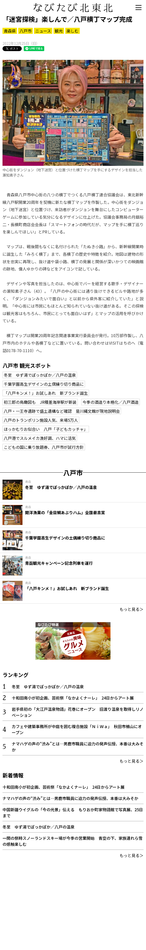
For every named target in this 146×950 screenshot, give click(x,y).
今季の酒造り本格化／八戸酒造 (110, 402)
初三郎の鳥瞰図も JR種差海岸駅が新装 (40, 402)
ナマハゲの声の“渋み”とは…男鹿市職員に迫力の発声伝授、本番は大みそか (70, 798)
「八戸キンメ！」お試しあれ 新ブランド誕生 (46, 393)
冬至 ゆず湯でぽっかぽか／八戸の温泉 (40, 375)
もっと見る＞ (132, 609)
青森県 (10, 31)
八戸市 (26, 31)
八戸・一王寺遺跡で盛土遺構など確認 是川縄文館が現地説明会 (62, 411)
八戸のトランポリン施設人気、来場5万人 (41, 420)
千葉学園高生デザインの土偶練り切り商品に (44, 384)
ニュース (43, 31)
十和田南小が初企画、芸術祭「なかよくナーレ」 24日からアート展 (73, 698)
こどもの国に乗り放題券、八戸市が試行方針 (44, 447)
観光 (59, 31)
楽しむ (72, 31)
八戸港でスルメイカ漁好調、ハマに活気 (40, 438)
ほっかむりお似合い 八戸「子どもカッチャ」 (46, 429)
